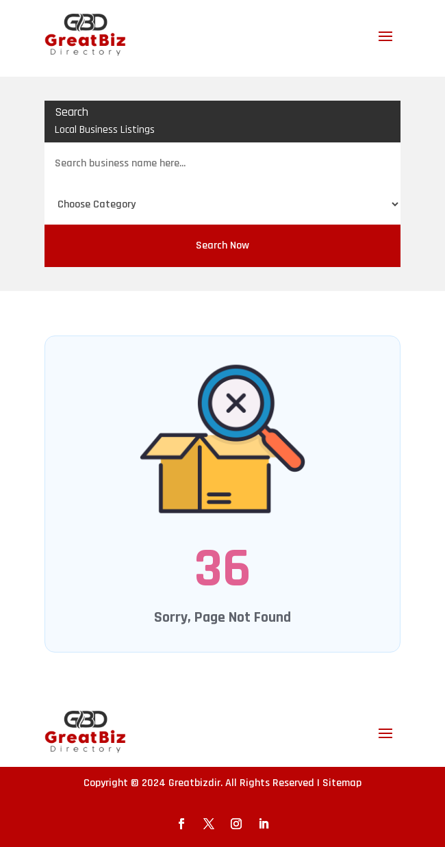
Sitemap (341, 783)
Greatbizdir (194, 783)
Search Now (222, 245)
